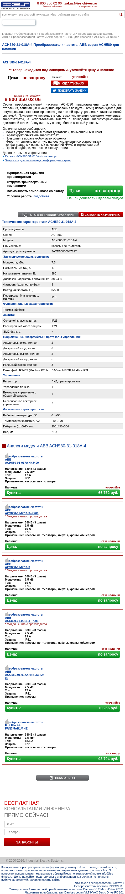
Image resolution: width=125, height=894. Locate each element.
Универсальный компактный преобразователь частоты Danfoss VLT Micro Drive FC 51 (66, 889)
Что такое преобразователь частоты (99, 883)
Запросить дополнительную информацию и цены (38, 160)
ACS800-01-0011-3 (17, 567)
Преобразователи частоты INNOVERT (98, 886)
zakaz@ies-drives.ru (80, 3)
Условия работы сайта (45, 879)
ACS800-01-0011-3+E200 (22, 513)
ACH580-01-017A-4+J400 (22, 462)
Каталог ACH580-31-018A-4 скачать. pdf (31, 156)
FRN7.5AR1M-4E (16, 728)
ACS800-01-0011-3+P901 (22, 620)
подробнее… (42, 196)
